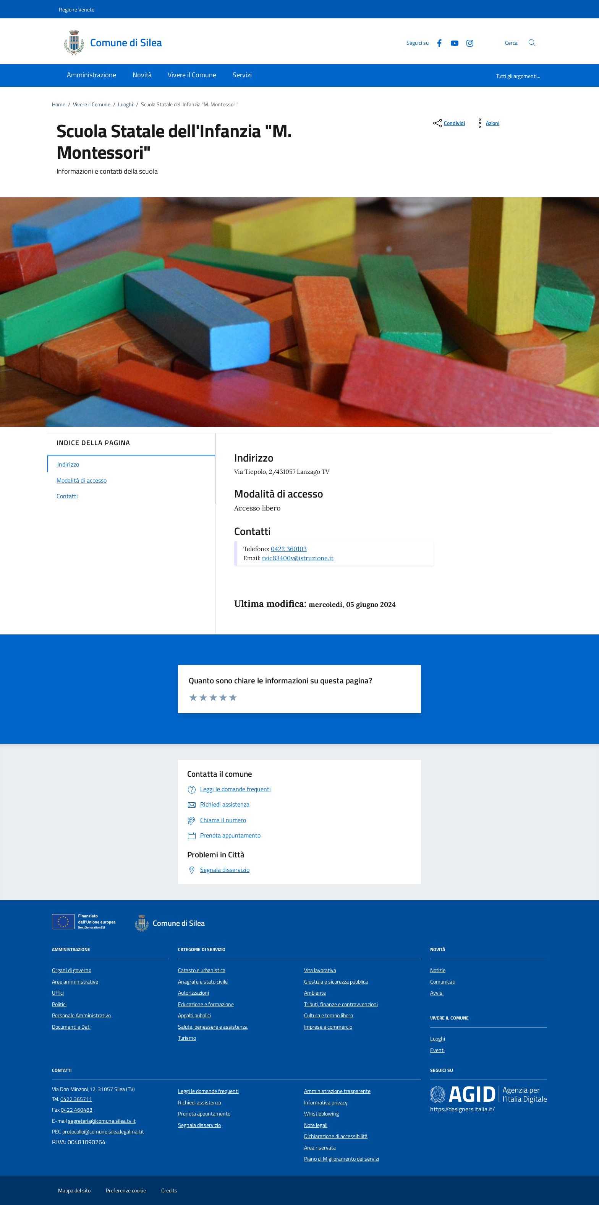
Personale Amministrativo (81, 1015)
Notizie (437, 970)
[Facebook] (436, 42)
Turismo (187, 1038)
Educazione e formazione (206, 1004)
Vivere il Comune (91, 104)
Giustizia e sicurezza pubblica (336, 981)
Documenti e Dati (71, 1027)
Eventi (437, 1050)
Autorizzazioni (193, 993)
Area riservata (320, 1147)
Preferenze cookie (126, 1190)
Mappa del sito (74, 1190)
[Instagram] (466, 42)
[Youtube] (451, 42)
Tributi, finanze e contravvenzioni (341, 1004)
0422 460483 (76, 1110)
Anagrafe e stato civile (203, 981)
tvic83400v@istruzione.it (297, 558)
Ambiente (315, 993)
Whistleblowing (321, 1113)
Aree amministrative (75, 981)
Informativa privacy (326, 1102)
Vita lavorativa (320, 970)
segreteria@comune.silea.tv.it (102, 1121)
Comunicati (442, 981)
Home (58, 104)
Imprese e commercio (328, 1027)
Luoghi (125, 104)
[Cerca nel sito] (532, 42)
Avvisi (437, 993)
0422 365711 (76, 1099)
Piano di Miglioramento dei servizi (341, 1159)
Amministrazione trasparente (337, 1091)
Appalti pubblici (194, 1015)
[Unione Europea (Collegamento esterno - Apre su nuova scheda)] (86, 923)
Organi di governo (71, 970)
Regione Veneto (76, 9)
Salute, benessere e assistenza (213, 1027)
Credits (169, 1190)
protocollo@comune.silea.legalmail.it (103, 1131)
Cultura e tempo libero (328, 1015)
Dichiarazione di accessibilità (335, 1136)
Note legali (315, 1125)
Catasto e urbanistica (201, 970)
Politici (59, 1004)
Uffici (58, 993)
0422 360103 (289, 549)
